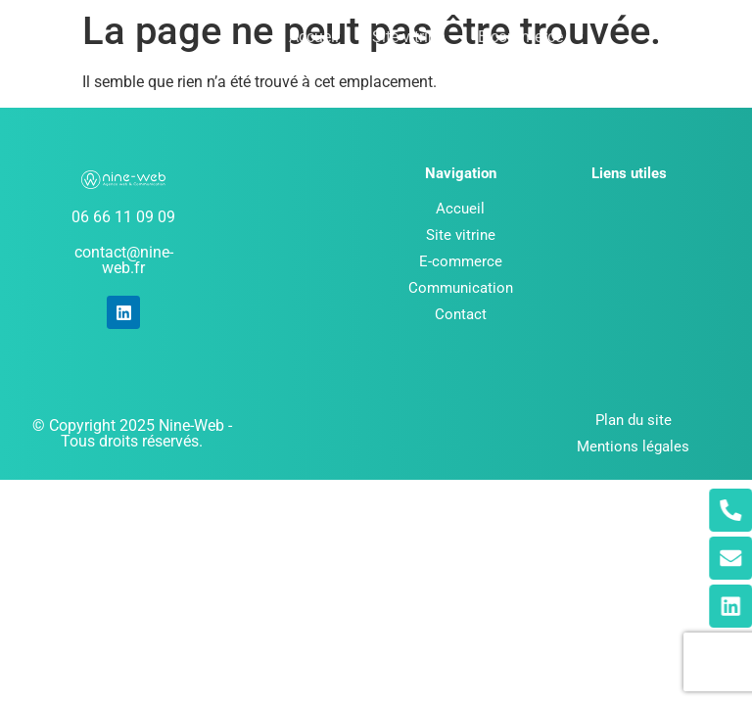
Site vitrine (408, 36)
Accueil (314, 36)
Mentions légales (633, 446)
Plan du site (633, 420)
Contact (469, 92)
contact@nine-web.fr (123, 260)
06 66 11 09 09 (123, 217)
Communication (354, 92)
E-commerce (520, 36)
